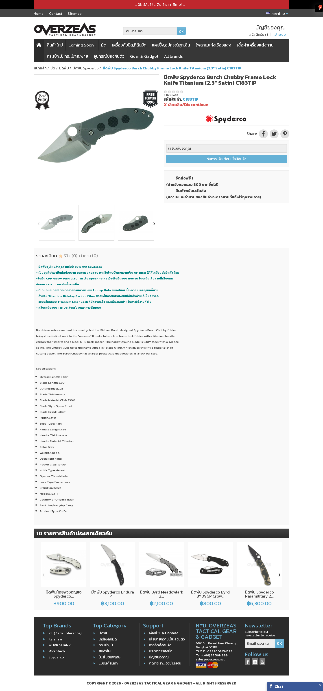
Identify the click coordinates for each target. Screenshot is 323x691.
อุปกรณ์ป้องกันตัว (109, 56)
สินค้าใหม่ (55, 45)
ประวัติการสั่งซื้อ (160, 651)
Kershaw (55, 639)
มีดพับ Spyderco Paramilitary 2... (259, 594)
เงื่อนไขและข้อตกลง (163, 633)
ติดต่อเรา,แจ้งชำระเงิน (165, 663)
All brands (173, 56)
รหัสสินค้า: (173, 99)
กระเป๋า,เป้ (106, 645)
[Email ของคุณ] (260, 643)
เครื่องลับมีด (108, 639)
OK (181, 31)
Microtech (56, 651)
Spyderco (56, 657)
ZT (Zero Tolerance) (64, 633)
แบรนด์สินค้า (108, 663)
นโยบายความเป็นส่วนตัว (167, 639)
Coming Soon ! (82, 45)
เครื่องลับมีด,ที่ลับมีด (129, 45)
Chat (279, 686)
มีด (103, 45)
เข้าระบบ (279, 34)
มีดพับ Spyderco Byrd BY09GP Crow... (210, 594)
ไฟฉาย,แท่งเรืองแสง (213, 45)
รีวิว (68, 255)
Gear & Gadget (144, 56)
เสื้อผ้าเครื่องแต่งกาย (255, 45)
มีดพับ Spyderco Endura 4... (112, 594)
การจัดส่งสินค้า (160, 645)
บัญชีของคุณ (159, 657)
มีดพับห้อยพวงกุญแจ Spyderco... (64, 594)
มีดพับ (103, 633)
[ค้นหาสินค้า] (150, 31)
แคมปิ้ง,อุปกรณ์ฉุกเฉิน (171, 45)
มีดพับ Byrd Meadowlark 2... (161, 594)
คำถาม (88, 255)
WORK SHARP (59, 645)
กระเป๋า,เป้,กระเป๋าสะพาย (67, 56)
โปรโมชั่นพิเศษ (109, 657)
